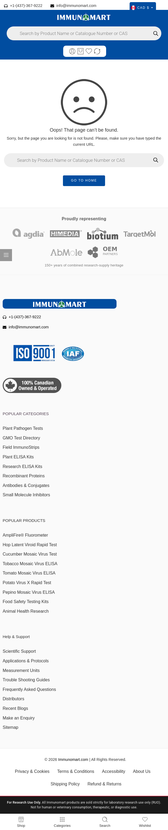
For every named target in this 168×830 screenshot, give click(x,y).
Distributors (13, 699)
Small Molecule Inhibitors (26, 495)
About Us (141, 771)
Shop (21, 821)
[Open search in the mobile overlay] (84, 33)
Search (104, 821)
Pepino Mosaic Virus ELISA (29, 592)
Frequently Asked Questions (29, 689)
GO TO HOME (84, 180)
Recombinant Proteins (24, 476)
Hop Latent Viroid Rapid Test (30, 544)
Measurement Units (21, 670)
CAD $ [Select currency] (142, 7)
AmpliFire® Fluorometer (25, 535)
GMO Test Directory (21, 438)
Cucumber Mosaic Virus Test (30, 554)
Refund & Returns (104, 784)
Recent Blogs (15, 708)
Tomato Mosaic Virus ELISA (29, 573)
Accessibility (113, 771)
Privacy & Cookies (32, 771)
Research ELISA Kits (22, 466)
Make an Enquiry (19, 718)
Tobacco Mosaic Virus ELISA (30, 563)
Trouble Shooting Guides (26, 680)
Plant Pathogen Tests (23, 428)
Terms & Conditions (75, 771)
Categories (62, 821)
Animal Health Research (26, 611)
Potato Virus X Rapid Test (27, 582)
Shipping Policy (65, 784)
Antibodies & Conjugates (26, 485)
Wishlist (145, 821)
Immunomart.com (73, 759)
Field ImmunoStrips (21, 447)
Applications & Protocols (26, 661)
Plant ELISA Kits (18, 457)
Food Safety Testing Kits (26, 601)
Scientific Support (19, 651)
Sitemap (10, 727)
